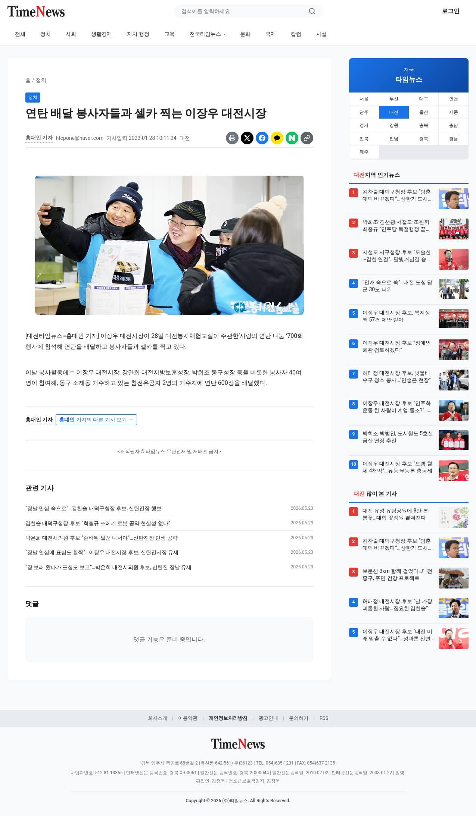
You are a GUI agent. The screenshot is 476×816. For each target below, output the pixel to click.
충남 (453, 124)
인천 (453, 98)
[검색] (312, 11)
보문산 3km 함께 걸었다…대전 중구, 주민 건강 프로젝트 (397, 572)
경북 (423, 136)
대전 (393, 111)
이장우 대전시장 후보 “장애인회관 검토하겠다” (397, 344)
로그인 (451, 11)
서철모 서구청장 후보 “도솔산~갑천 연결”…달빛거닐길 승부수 (397, 254)
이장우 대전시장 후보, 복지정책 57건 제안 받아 (396, 313)
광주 (364, 111)
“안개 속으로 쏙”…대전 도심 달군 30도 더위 (397, 283)
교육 (169, 34)
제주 (364, 149)
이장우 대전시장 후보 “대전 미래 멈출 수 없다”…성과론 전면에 (397, 633)
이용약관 (187, 718)
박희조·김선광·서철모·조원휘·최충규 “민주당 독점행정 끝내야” (397, 223)
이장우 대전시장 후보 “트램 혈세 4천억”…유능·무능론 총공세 (397, 464)
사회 (71, 34)
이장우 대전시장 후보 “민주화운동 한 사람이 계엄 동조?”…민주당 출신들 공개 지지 (398, 405)
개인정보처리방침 (228, 718)
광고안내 (268, 718)
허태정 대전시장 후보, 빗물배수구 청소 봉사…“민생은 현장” (397, 374)
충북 (423, 124)
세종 (453, 111)
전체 (20, 34)
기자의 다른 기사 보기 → (96, 420)
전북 (364, 136)
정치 (45, 34)
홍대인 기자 (39, 138)
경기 (364, 124)
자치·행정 (138, 34)
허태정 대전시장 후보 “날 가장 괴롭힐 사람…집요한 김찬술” (397, 602)
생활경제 (101, 34)
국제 (270, 34)
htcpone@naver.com (79, 138)
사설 (321, 34)
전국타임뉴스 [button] (206, 34)
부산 (393, 98)
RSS (324, 718)
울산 (423, 111)
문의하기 (298, 718)
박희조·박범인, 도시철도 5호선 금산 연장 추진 (398, 434)
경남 (453, 136)
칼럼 (296, 34)
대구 (423, 98)
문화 (245, 34)
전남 (393, 136)
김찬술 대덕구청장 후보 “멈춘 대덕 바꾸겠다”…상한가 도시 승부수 (397, 193)
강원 (393, 124)
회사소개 (157, 718)
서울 (364, 98)
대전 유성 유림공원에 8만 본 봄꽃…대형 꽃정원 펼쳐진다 (395, 511)
